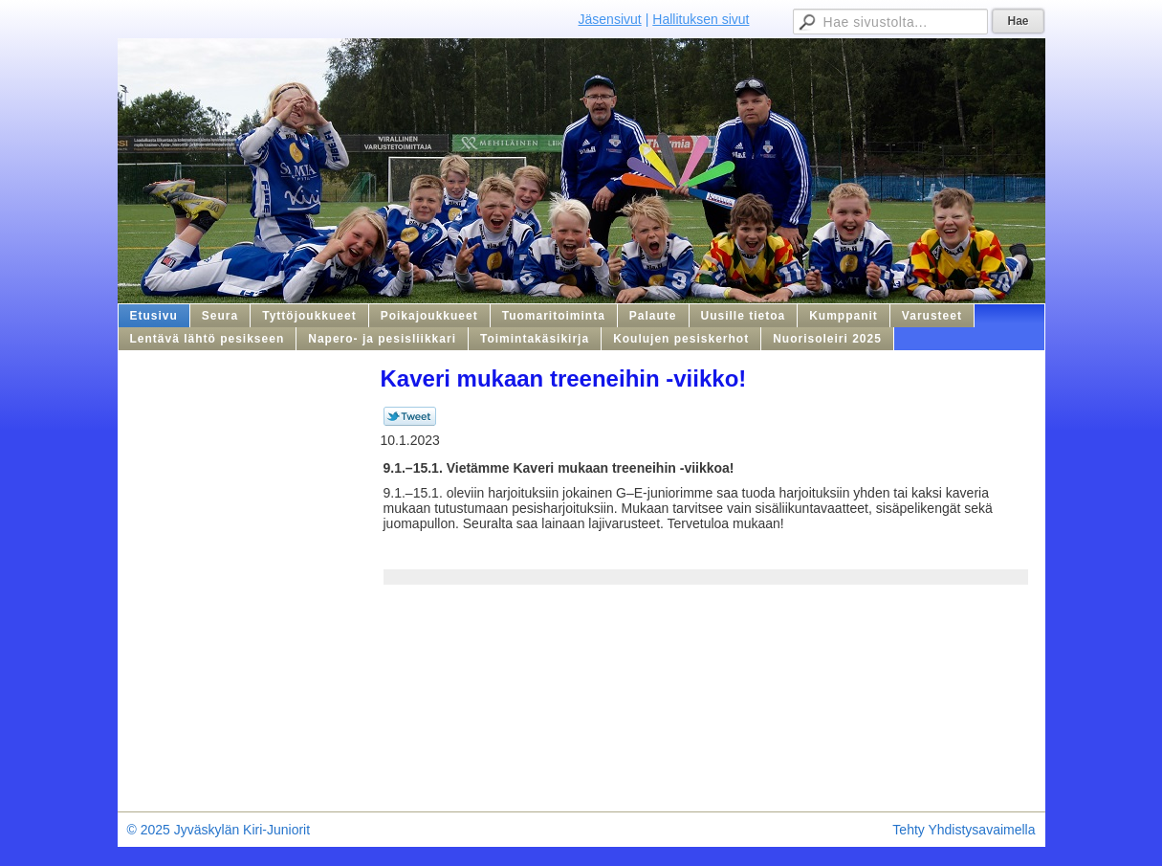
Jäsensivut (610, 19)
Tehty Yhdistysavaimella (963, 829)
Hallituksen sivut (700, 19)
